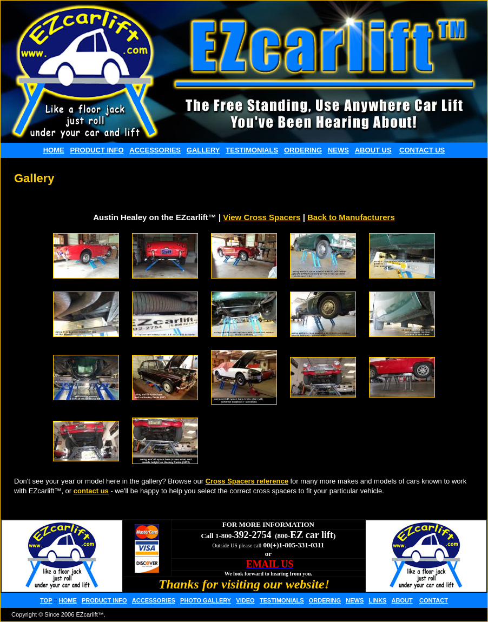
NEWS (338, 150)
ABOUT (402, 600)
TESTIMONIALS (252, 150)
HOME (53, 150)
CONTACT (433, 600)
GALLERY (203, 150)
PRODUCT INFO (97, 150)
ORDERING (303, 150)
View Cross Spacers (261, 217)
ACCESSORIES (155, 150)
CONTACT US (422, 150)
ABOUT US (373, 150)
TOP (46, 600)
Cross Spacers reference (247, 481)
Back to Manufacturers (351, 217)
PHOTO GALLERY (205, 600)
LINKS (377, 600)
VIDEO (245, 600)
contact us (91, 491)
